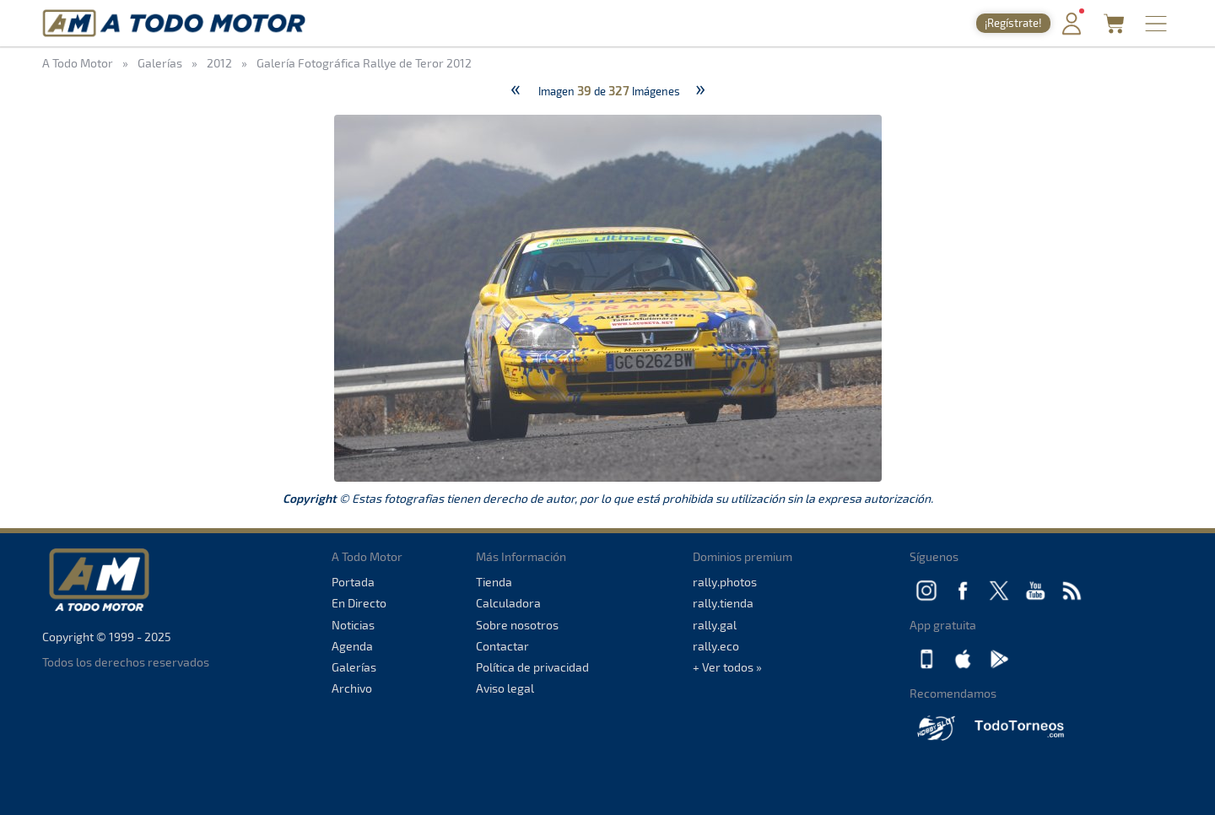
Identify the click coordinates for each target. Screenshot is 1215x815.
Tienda (494, 582)
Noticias (353, 625)
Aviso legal (505, 688)
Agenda (352, 646)
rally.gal (715, 625)
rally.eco (716, 646)
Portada (353, 582)
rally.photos (725, 582)
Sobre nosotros (517, 625)
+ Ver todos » (727, 667)
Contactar (502, 646)
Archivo (352, 688)
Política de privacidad (532, 667)
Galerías (354, 667)
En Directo (359, 603)
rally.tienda (723, 603)
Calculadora (508, 603)
